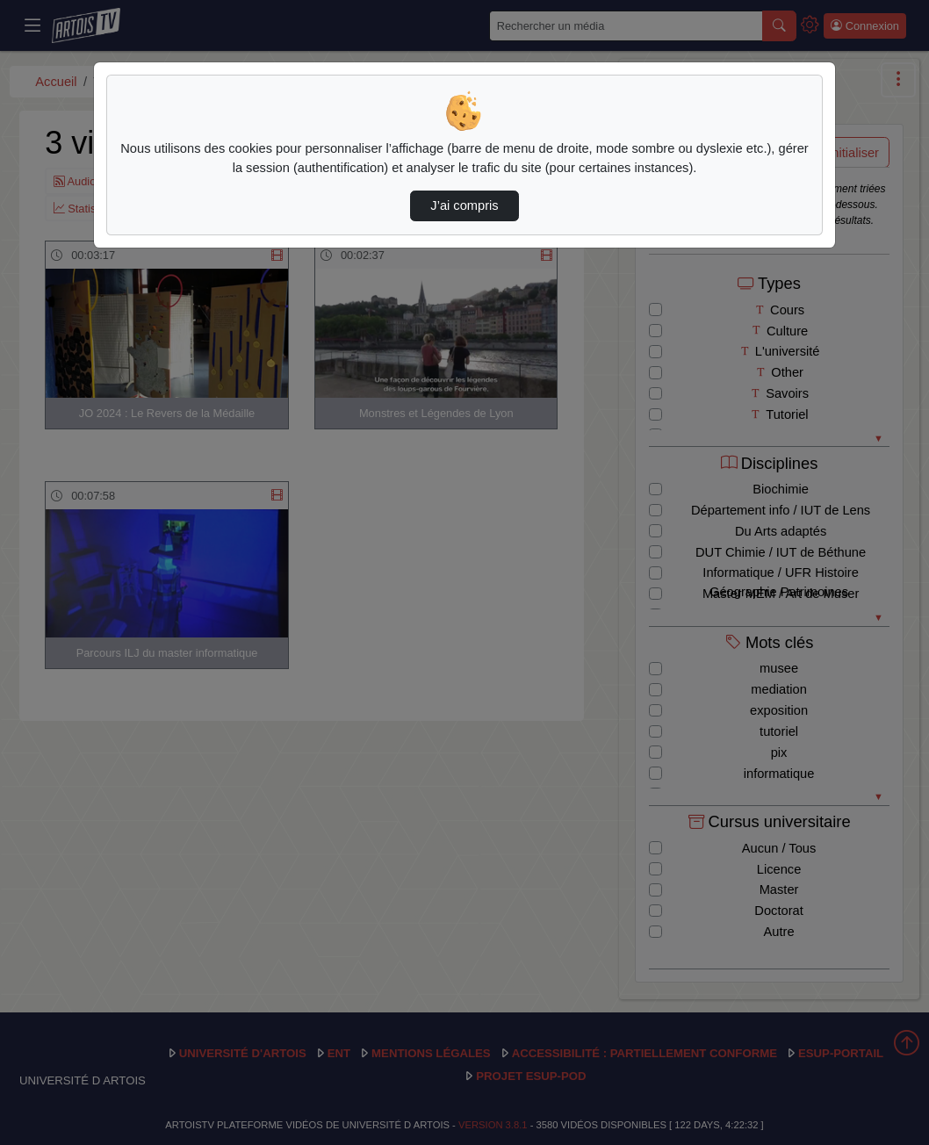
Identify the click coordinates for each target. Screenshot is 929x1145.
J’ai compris (464, 205)
